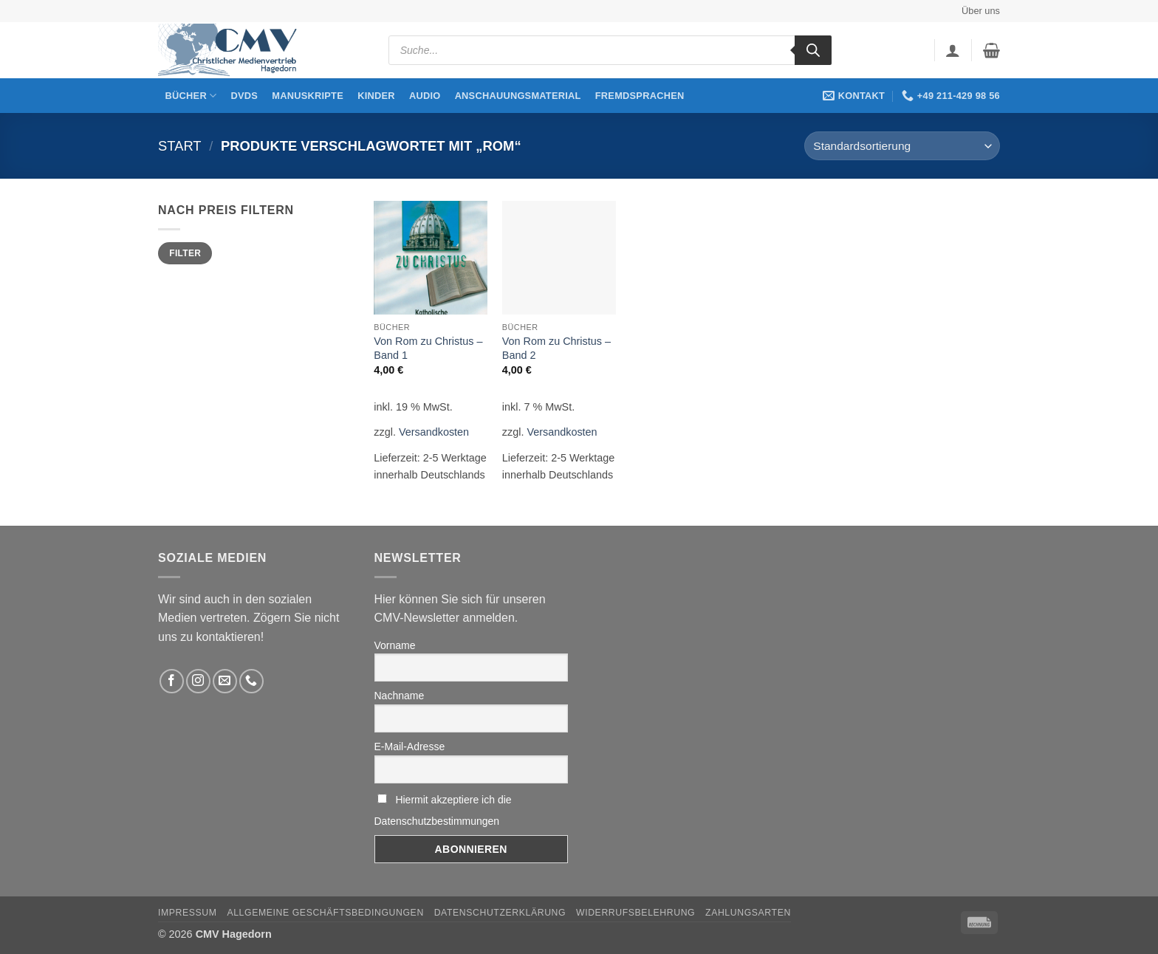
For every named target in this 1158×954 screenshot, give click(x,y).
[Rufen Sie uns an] (251, 681)
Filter (185, 253)
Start (180, 146)
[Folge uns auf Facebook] (172, 681)
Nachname (399, 695)
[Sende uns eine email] (225, 681)
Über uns (981, 10)
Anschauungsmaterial (518, 95)
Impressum (187, 912)
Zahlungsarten (748, 912)
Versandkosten (434, 432)
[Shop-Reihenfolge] (902, 145)
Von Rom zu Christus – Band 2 (556, 348)
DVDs (244, 95)
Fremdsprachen (640, 95)
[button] (952, 50)
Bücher (191, 96)
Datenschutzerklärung (500, 912)
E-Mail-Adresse (409, 746)
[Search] (813, 50)
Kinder (376, 95)
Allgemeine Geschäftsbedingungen (325, 912)
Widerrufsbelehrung (635, 912)
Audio (425, 95)
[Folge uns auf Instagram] (198, 681)
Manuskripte (307, 95)
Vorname (395, 645)
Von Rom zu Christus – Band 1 (428, 348)
